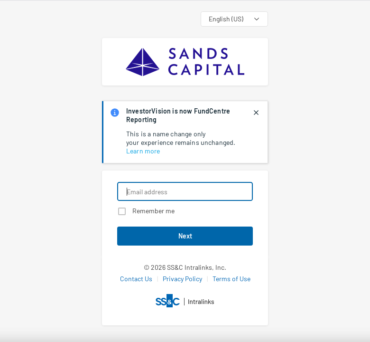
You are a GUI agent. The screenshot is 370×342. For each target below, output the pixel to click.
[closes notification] (256, 112)
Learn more (143, 151)
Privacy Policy (182, 279)
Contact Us (136, 279)
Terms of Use (231, 279)
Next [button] (185, 236)
